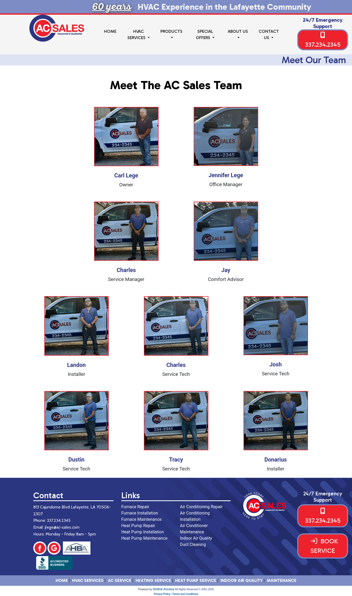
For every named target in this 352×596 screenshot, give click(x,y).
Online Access (163, 589)
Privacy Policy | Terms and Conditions (176, 594)
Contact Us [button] (269, 34)
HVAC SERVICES (88, 580)
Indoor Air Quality (241, 580)
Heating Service (153, 580)
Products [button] (171, 31)
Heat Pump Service (195, 580)
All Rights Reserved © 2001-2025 (194, 589)
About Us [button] (238, 31)
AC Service (119, 580)
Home (110, 31)
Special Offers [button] (204, 34)
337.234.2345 (322, 44)
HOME (62, 580)
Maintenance (281, 580)
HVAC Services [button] (137, 34)
